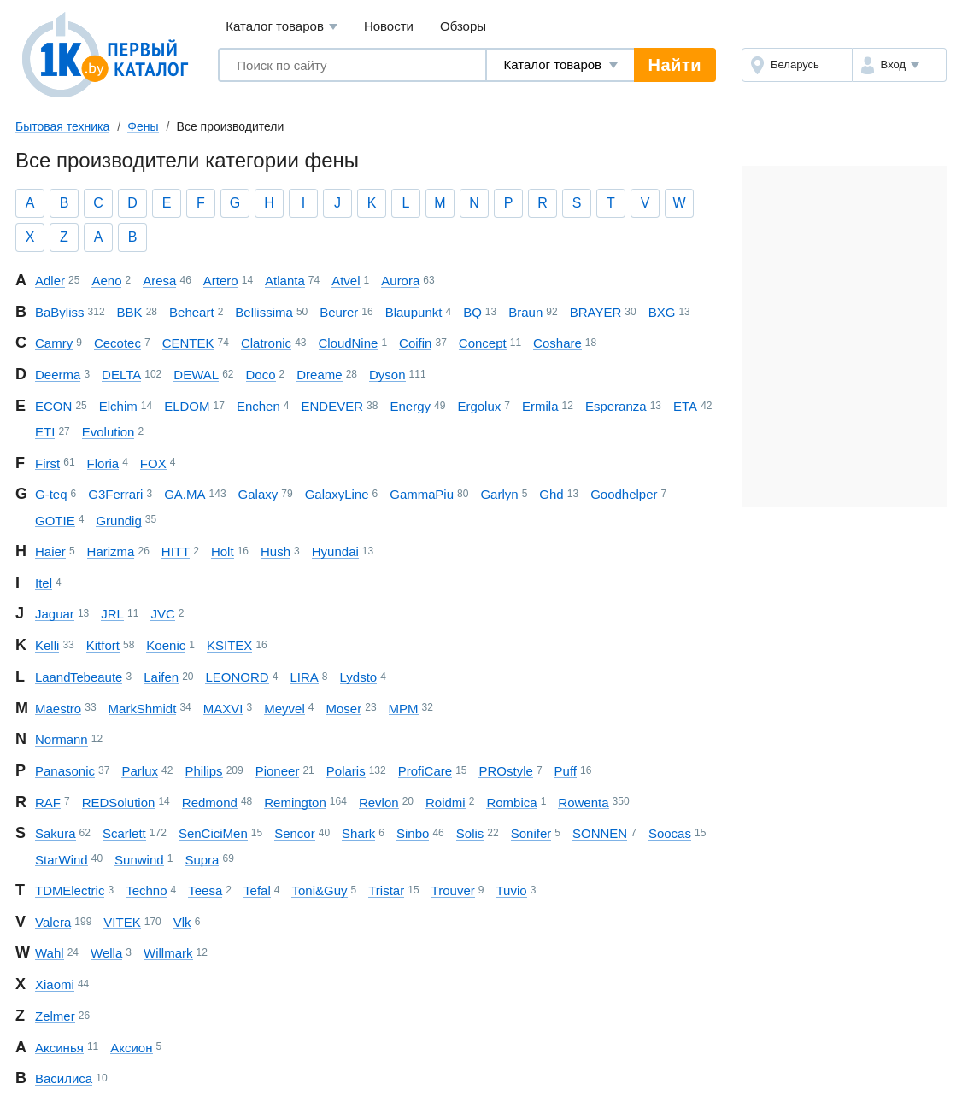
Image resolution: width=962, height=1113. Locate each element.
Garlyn (499, 494)
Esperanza (616, 406)
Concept (483, 343)
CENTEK (188, 343)
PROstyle (505, 771)
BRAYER (596, 312)
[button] (899, 65)
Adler (50, 280)
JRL (112, 613)
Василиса (63, 1078)
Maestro (58, 708)
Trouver (453, 890)
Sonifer (531, 833)
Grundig (118, 520)
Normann (61, 739)
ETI (45, 432)
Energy (410, 406)
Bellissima (264, 312)
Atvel (345, 280)
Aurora (400, 280)
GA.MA (184, 494)
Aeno (106, 280)
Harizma (111, 551)
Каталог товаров (281, 27)
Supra (202, 859)
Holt (222, 551)
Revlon (379, 802)
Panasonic (65, 771)
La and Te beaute (78, 677)
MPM (404, 708)
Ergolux (479, 406)
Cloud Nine (348, 343)
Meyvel (284, 708)
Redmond (210, 802)
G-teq (51, 494)
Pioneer (277, 771)
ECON (53, 406)
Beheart (191, 312)
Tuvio (511, 890)
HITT (175, 551)
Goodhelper (623, 494)
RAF (48, 802)
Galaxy (258, 494)
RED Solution (118, 802)
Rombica (511, 802)
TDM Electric (69, 890)
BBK (130, 312)
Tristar (386, 890)
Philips (203, 771)
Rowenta (583, 802)
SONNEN (599, 833)
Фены (142, 126)
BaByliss (60, 312)
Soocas (669, 833)
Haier (50, 551)
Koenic (165, 645)
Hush (275, 551)
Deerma (57, 374)
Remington (295, 802)
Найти (674, 65)
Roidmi (445, 802)
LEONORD (236, 677)
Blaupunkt (414, 312)
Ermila (540, 406)
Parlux (139, 771)
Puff (565, 771)
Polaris (346, 771)
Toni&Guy (319, 890)
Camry (54, 343)
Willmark (168, 953)
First (47, 463)
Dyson (387, 374)
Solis (470, 833)
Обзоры (463, 26)
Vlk (182, 922)
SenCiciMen (213, 833)
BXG (662, 312)
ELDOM (186, 406)
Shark (358, 833)
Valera (53, 922)
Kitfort (103, 645)
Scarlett (124, 833)
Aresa (159, 280)
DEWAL (196, 374)
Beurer (339, 312)
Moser (343, 708)
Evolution (108, 432)
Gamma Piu (422, 494)
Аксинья (59, 1047)
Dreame (319, 374)
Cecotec (117, 343)
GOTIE (55, 520)
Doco (261, 374)
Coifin (415, 343)
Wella (106, 953)
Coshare (557, 343)
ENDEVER (333, 406)
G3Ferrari (115, 494)
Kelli (47, 645)
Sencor (294, 833)
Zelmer (55, 1016)
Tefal (257, 890)
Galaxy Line (337, 494)
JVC (162, 613)
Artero (220, 280)
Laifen (161, 677)
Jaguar (54, 613)
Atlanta (285, 280)
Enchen (258, 406)
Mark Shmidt (143, 708)
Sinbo (412, 833)
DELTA (121, 374)
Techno (146, 890)
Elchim (118, 406)
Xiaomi (54, 984)
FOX (153, 463)
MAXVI (223, 708)
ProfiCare (425, 771)
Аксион (131, 1047)
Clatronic (266, 343)
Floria (103, 463)
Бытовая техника (62, 126)
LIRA (304, 677)
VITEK (121, 922)
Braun (525, 312)
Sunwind (139, 859)
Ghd (551, 494)
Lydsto (359, 677)
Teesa (205, 890)
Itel (43, 583)
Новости (389, 26)
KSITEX (229, 645)
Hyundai (335, 551)
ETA (685, 406)
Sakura (55, 833)
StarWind (61, 859)
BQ (472, 312)
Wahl (49, 953)
